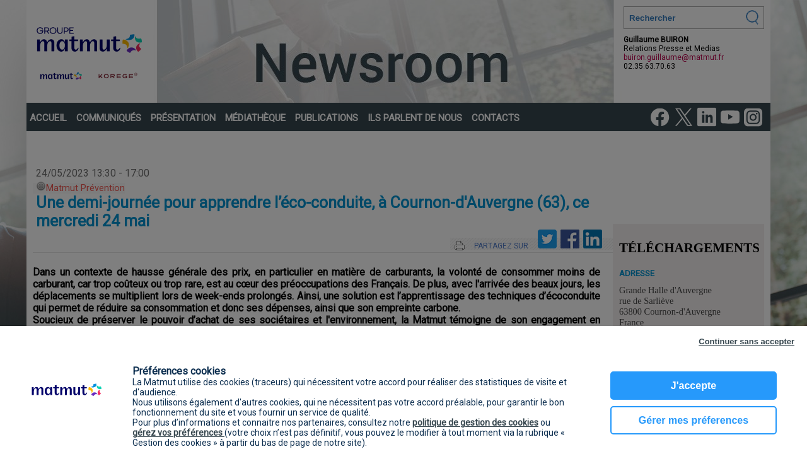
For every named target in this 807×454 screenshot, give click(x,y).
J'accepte (693, 385)
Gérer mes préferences (693, 420)
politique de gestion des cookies (475, 422)
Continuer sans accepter (746, 341)
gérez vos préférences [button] (178, 433)
